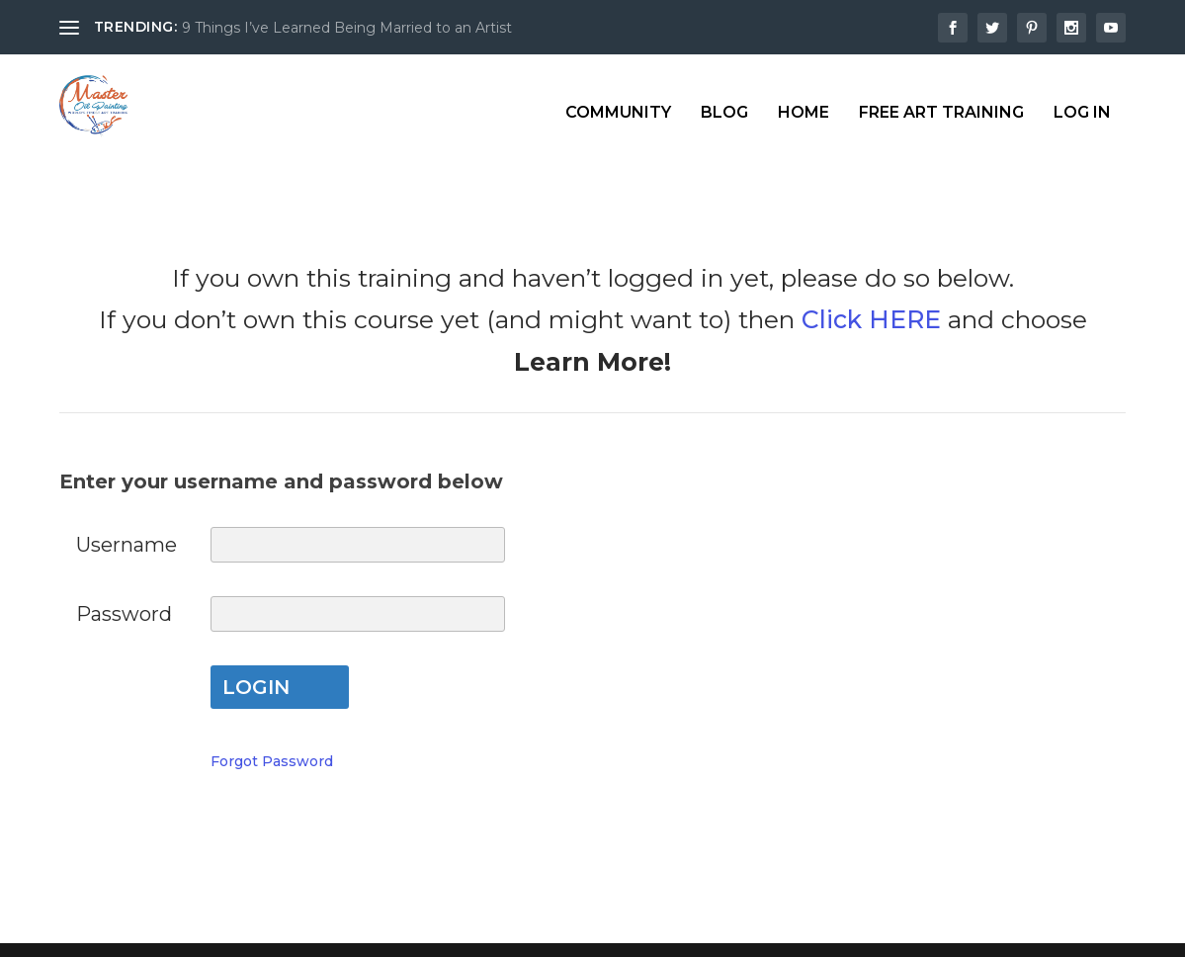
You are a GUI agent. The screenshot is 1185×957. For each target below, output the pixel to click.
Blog (724, 100)
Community (618, 100)
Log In (1082, 100)
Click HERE (871, 280)
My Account (593, 808)
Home (803, 100)
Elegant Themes (210, 931)
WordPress (411, 931)
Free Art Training (941, 100)
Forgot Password (272, 722)
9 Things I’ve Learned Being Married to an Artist (347, 28)
